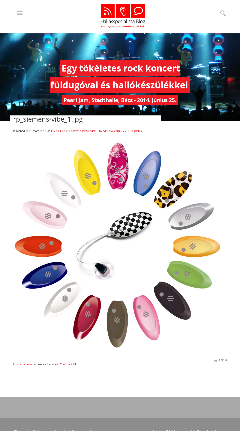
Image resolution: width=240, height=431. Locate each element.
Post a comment (23, 364)
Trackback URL (69, 364)
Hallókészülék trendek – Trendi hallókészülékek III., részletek (105, 131)
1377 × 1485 (58, 131)
